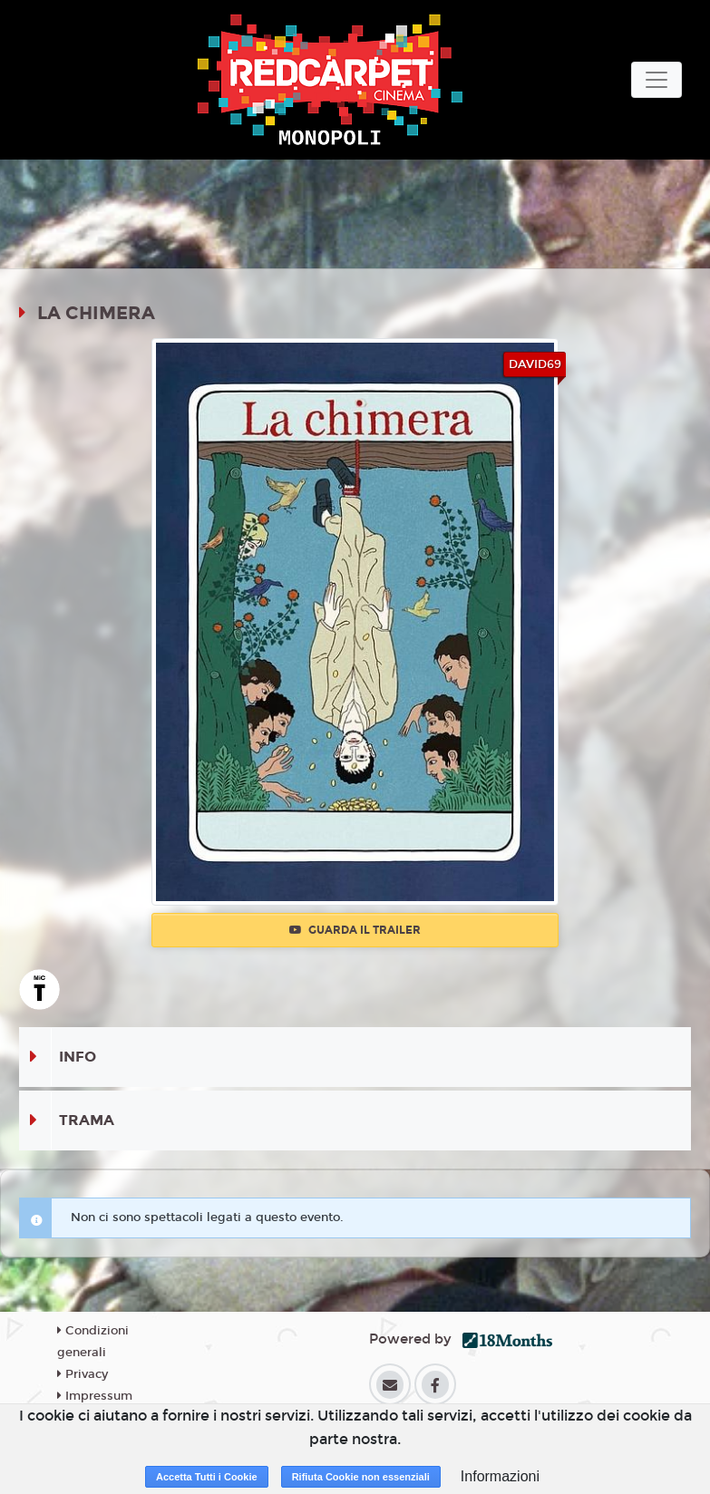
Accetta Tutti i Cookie (207, 1476)
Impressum (94, 1396)
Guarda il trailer (355, 930)
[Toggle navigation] (656, 80)
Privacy (82, 1374)
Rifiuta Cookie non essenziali (361, 1476)
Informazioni (500, 1476)
